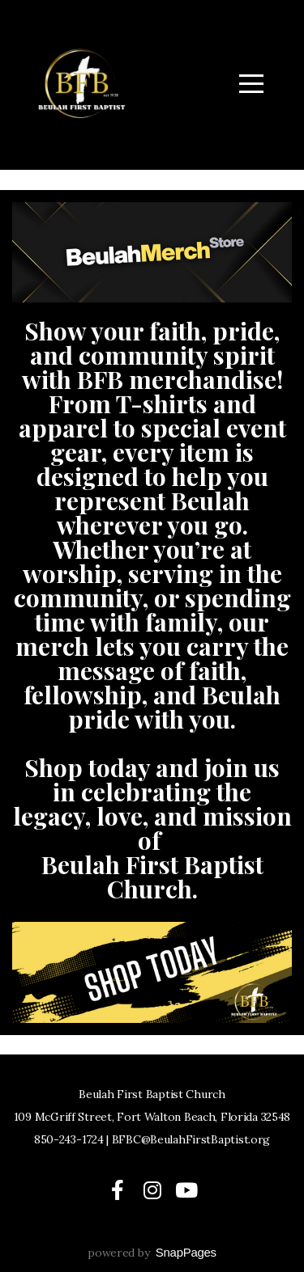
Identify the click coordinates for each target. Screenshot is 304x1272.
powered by (152, 1252)
